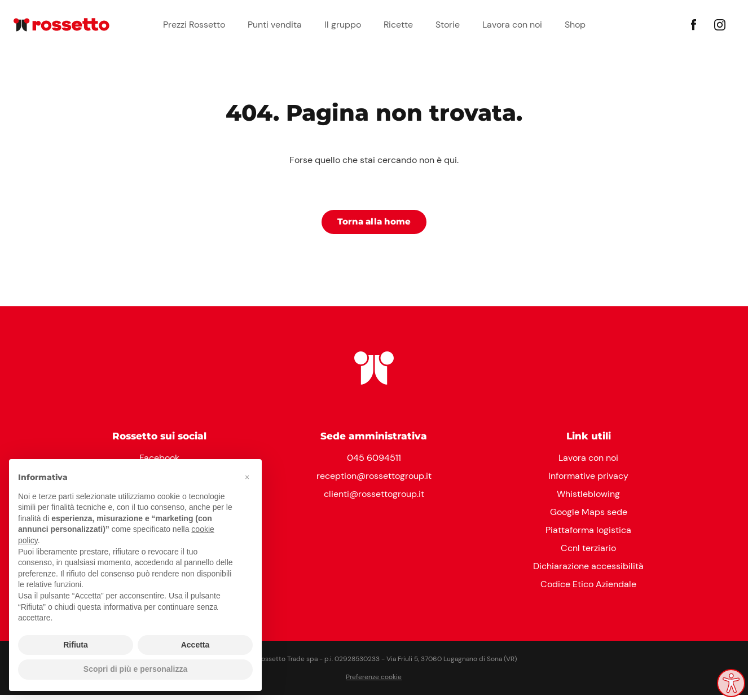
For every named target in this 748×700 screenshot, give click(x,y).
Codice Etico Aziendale (588, 589)
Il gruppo (342, 24)
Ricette (398, 24)
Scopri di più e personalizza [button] (135, 668)
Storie (447, 24)
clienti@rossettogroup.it (374, 499)
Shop (575, 24)
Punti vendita (275, 24)
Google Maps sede (588, 517)
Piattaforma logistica (588, 535)
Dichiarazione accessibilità (588, 571)
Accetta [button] (195, 644)
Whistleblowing (588, 499)
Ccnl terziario (588, 553)
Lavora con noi (512, 24)
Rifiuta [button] (75, 644)
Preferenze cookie (374, 681)
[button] (247, 477)
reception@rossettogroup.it (374, 481)
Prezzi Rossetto (194, 24)
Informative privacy (588, 481)
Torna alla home (373, 225)
